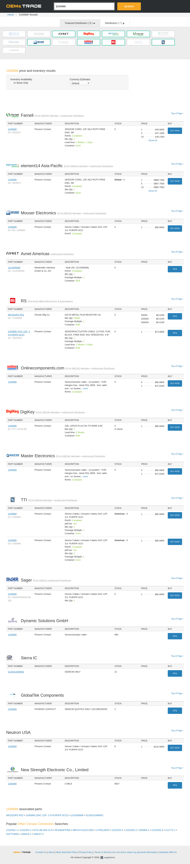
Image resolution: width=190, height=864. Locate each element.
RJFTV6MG (12, 834)
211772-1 (170, 830)
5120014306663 (16, 672)
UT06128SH (102, 830)
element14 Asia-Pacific (67, 165)
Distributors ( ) (114, 23)
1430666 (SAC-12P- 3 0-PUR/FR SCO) (47, 815)
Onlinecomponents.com (68, 368)
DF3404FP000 (63, 830)
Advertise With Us (168, 852)
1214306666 (14, 267)
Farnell (52, 115)
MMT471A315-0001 (83, 830)
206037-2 (38, 834)
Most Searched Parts (66, 852)
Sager (46, 580)
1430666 (12, 129)
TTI (49, 500)
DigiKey (52, 412)
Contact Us (41, 852)
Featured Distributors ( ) (80, 23)
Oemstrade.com (25, 6)
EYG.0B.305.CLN (43, 830)
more (85, 388)
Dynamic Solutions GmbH (45, 620)
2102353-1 (117, 830)
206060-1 (144, 830)
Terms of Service (103, 852)
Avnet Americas (47, 253)
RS (47, 301)
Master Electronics (63, 455)
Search (129, 6)
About (51, 852)
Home (10, 14)
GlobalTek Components (43, 695)
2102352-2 (25, 830)
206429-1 (26, 834)
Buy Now (174, 131)
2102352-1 (12, 830)
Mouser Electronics (64, 213)
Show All (152, 140)
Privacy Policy (86, 852)
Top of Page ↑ (177, 113)
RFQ (175, 269)
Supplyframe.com (109, 857)
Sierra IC (30, 658)
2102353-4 (157, 830)
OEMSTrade (23, 851)
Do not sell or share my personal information (135, 852)
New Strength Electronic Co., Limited (55, 769)
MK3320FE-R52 (16, 314)
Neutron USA (19, 732)
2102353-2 (131, 830)
